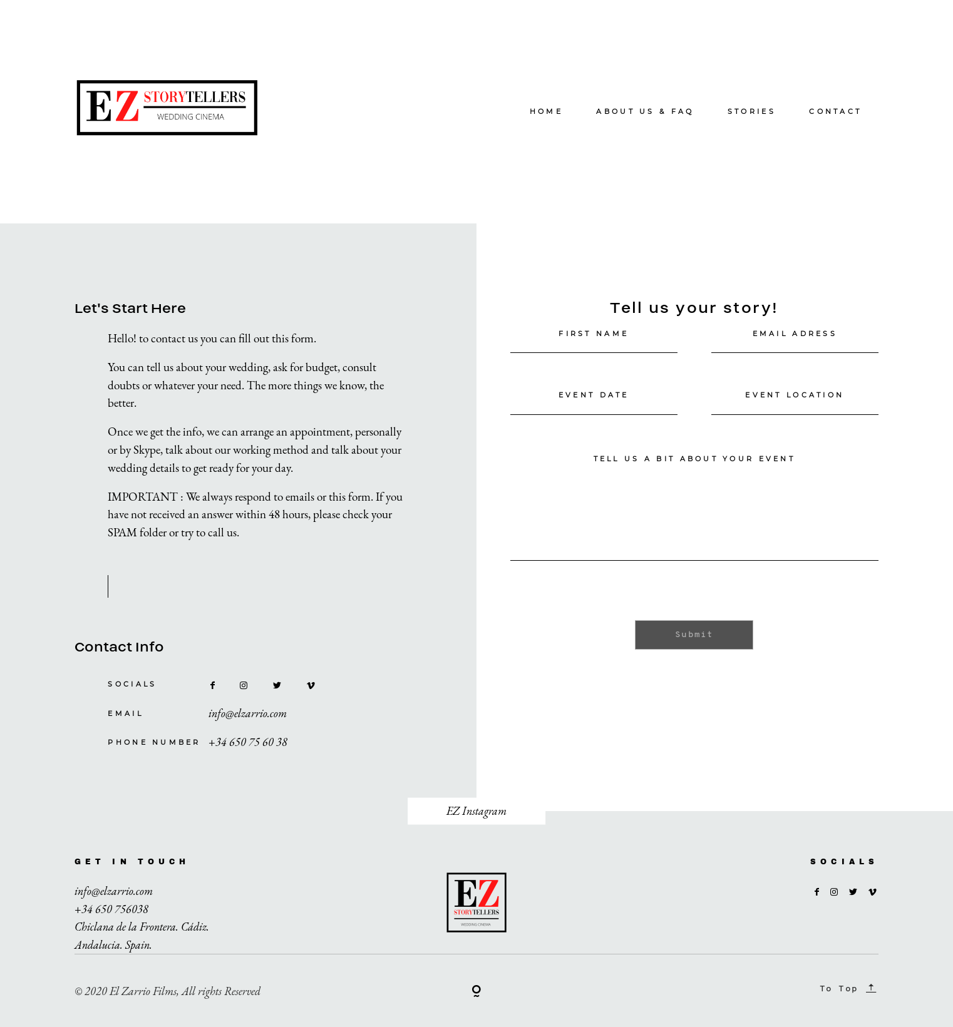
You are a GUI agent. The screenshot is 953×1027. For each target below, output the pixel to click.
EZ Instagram (476, 811)
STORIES (752, 112)
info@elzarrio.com (248, 713)
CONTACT (835, 112)
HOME (546, 112)
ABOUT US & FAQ (645, 112)
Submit (694, 635)
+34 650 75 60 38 (248, 742)
